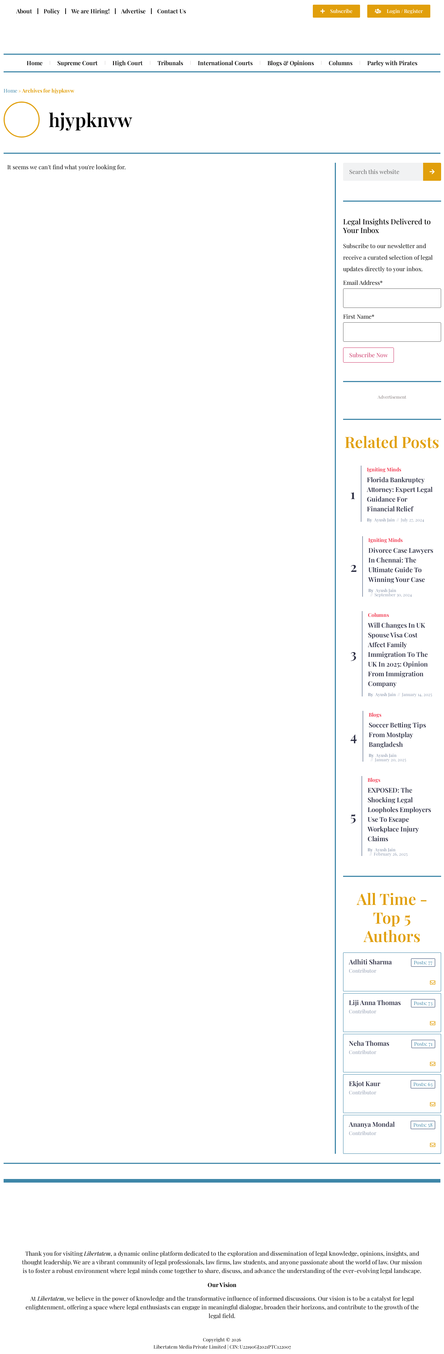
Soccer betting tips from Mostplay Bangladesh (397, 735)
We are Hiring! (90, 11)
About (24, 11)
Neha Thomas (369, 1043)
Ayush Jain (384, 519)
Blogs (375, 714)
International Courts (225, 63)
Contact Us (171, 11)
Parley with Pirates (392, 63)
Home (35, 63)
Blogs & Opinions (290, 63)
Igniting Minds (384, 469)
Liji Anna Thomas (375, 1002)
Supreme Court (77, 63)
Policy (52, 11)
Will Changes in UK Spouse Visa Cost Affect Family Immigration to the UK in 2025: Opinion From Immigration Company (398, 654)
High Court (127, 63)
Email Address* (363, 283)
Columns (340, 63)
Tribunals (170, 63)
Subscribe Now (368, 355)
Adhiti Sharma (370, 962)
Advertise (133, 11)
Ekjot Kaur (364, 1084)
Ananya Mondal (372, 1124)
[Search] (432, 172)
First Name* (358, 316)
